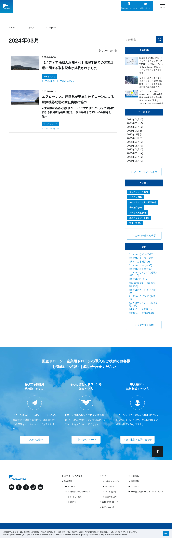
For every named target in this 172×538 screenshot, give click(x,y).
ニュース (135, 486)
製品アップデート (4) (139, 218)
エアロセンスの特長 (73, 476)
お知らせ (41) (135, 197)
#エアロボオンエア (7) (140, 269)
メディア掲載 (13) (137, 213)
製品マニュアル (111, 497)
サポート (106, 476)
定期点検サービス (112, 481)
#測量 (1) (133, 309)
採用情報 (135, 481)
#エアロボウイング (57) (141, 254)
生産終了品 (72, 502)
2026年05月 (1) (135, 123)
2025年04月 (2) (135, 157)
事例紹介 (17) (135, 207)
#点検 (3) (151, 282)
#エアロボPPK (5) (138, 279)
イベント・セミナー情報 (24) (142, 202)
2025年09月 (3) (135, 142)
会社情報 (135, 476)
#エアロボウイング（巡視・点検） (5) (143, 274)
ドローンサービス (75, 497)
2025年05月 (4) (135, 153)
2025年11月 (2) (134, 138)
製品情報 (68, 481)
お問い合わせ (108, 507)
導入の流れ (109, 486)
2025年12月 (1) (134, 134)
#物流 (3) (133, 286)
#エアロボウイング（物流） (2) (143, 297)
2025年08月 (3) (135, 145)
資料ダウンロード (110, 502)
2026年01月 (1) (135, 130)
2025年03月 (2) (135, 160)
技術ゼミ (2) (135, 223)
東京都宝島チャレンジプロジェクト (147, 492)
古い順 (113, 50)
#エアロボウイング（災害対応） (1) (143, 304)
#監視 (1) (147, 309)
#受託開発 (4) (136, 282)
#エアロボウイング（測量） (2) (143, 291)
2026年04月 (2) (135, 127)
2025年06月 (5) (135, 149)
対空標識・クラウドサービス (79, 492)
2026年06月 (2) (135, 119)
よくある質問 (110, 492)
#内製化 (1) (148, 312)
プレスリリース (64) (138, 192)
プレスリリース (50, 124)
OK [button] (165, 533)
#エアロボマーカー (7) (140, 265)
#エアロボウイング (65, 81)
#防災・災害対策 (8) (139, 261)
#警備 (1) (133, 312)
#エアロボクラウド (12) (141, 258)
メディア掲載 (49, 76)
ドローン (71, 486)
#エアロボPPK (48, 81)
